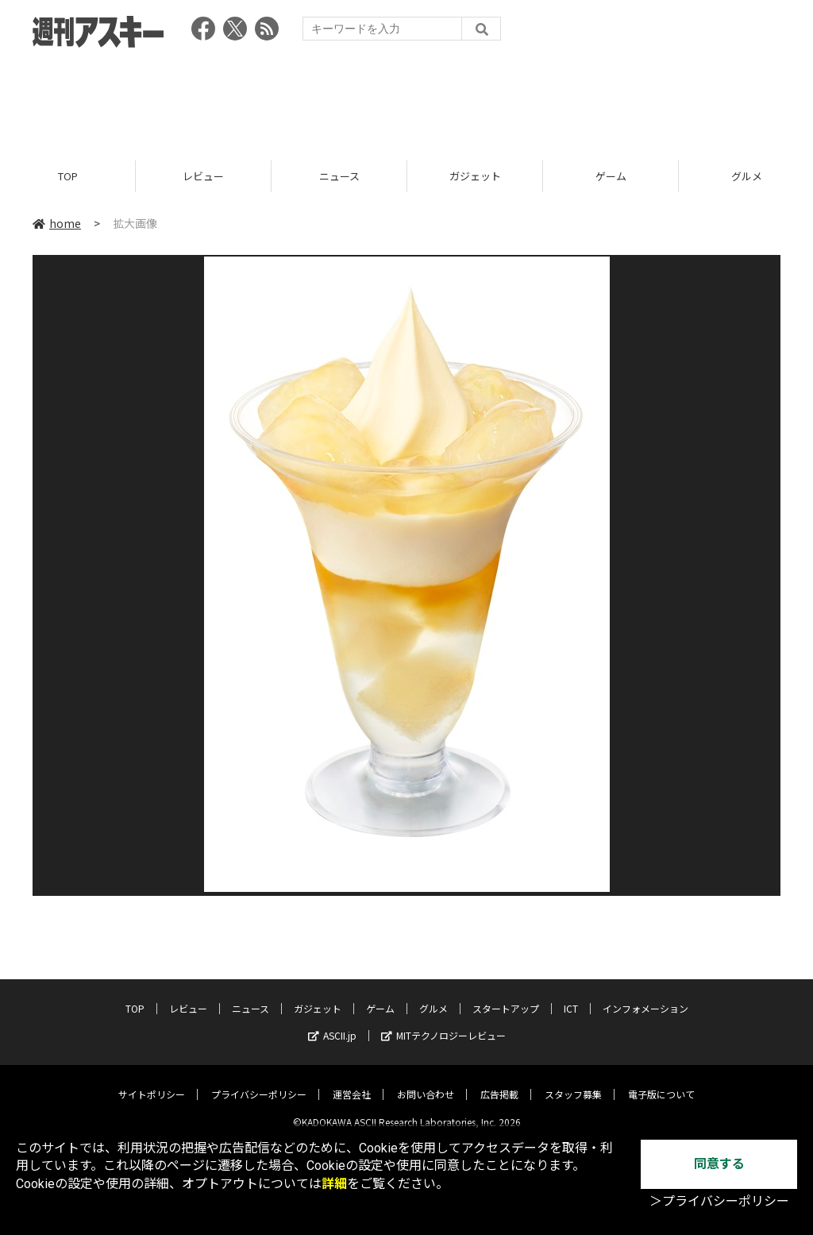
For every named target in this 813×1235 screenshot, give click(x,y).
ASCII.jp (332, 1023)
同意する (719, 1163)
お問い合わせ (425, 1082)
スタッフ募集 (573, 1082)
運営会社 (352, 1082)
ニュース (339, 176)
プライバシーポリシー (258, 1082)
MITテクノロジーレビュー (443, 1023)
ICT (571, 996)
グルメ (433, 996)
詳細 (334, 1183)
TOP (68, 176)
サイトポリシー (151, 1082)
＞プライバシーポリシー (719, 1201)
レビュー (203, 176)
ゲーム (610, 176)
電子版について (661, 1082)
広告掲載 (499, 1082)
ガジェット (475, 176)
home (57, 224)
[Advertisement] (406, 99)
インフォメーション (645, 996)
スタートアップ (505, 996)
